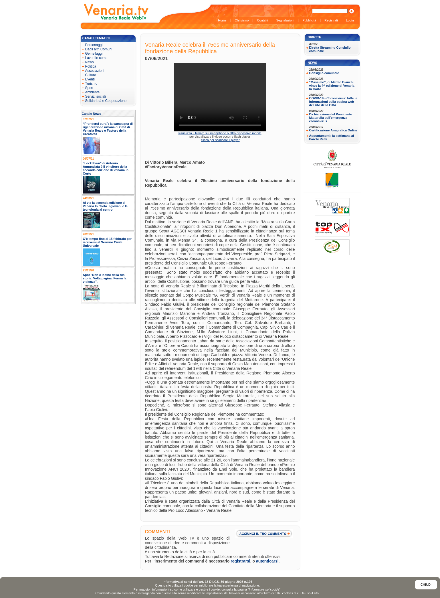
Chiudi (426, 584)
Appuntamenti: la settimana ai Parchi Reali (331, 137)
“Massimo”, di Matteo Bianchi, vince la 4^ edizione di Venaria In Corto (331, 85)
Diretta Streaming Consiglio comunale (330, 49)
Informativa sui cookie (264, 589)
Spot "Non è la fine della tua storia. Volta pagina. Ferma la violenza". (104, 278)
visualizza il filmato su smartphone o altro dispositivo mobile (219, 133)
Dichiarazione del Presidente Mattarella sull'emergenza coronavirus (330, 118)
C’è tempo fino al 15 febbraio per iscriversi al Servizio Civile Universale (107, 242)
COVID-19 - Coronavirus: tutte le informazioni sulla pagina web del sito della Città (333, 101)
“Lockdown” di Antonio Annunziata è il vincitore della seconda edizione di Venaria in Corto (106, 168)
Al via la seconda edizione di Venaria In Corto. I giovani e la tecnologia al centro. (105, 206)
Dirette (314, 37)
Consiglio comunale (324, 73)
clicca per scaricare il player (220, 140)
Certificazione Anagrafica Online (333, 130)
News (312, 62)
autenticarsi (267, 561)
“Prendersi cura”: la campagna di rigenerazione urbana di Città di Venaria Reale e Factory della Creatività (108, 129)
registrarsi (240, 561)
